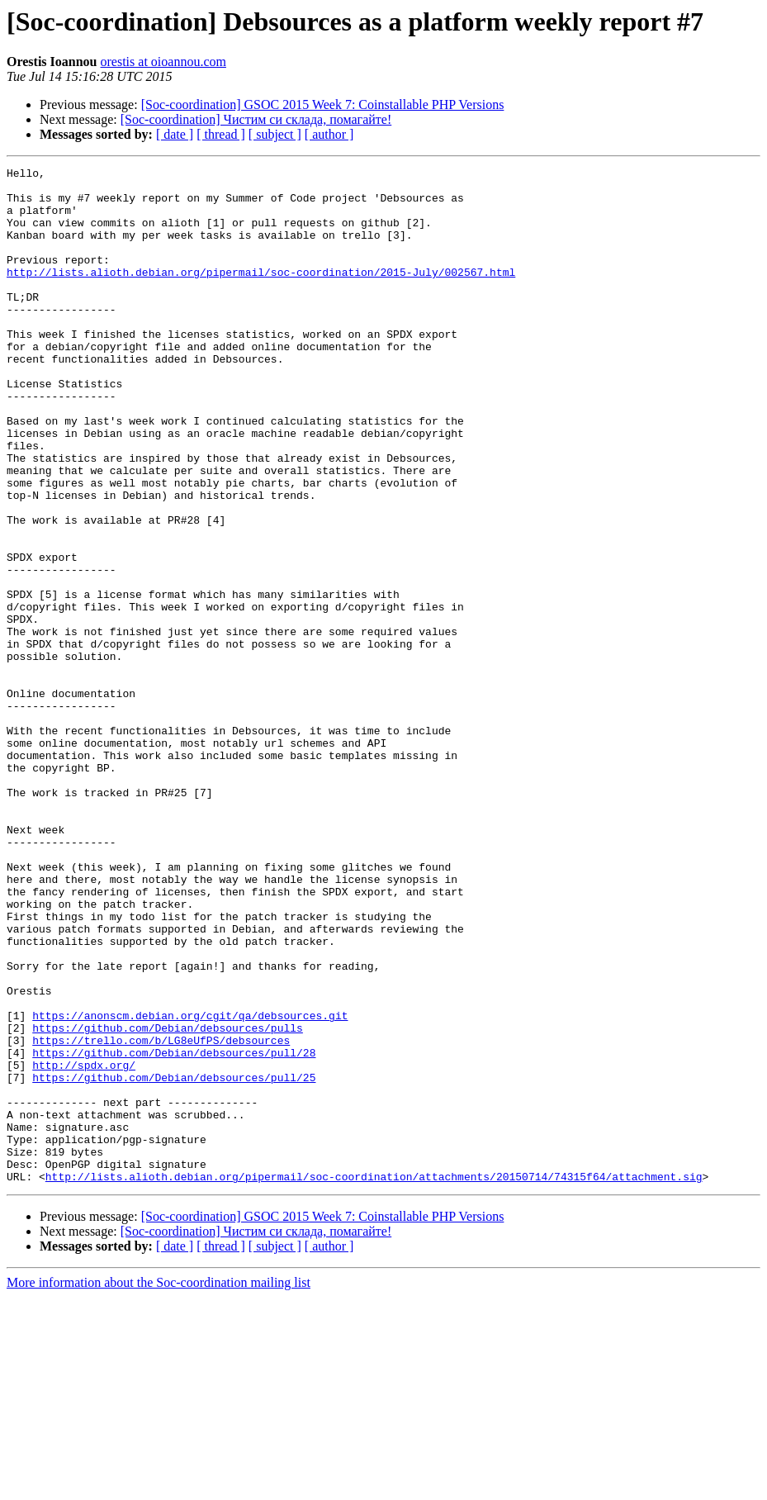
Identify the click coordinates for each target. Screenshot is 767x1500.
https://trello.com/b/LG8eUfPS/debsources (161, 1215)
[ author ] (329, 134)
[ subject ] (275, 134)
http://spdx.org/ (83, 1245)
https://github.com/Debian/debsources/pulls (167, 1201)
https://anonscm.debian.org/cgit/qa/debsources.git (190, 1186)
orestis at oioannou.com (163, 62)
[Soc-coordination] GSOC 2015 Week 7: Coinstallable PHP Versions (322, 104)
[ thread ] (220, 134)
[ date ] (174, 134)
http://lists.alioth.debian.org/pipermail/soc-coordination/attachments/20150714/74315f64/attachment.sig (374, 1379)
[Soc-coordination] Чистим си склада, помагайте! (256, 119)
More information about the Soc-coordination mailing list (158, 1486)
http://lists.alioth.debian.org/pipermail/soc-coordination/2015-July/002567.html (261, 294)
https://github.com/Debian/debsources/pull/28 (173, 1230)
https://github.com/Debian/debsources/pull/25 (173, 1260)
